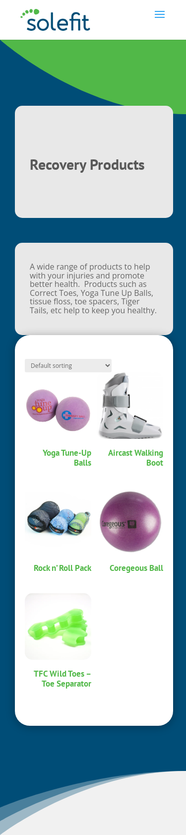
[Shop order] (68, 365)
